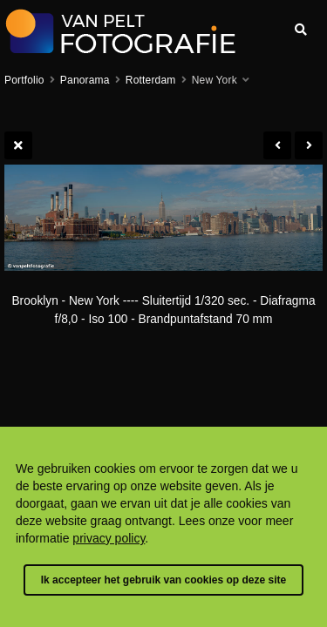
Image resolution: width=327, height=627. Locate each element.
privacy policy (108, 538)
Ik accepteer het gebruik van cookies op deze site (163, 580)
